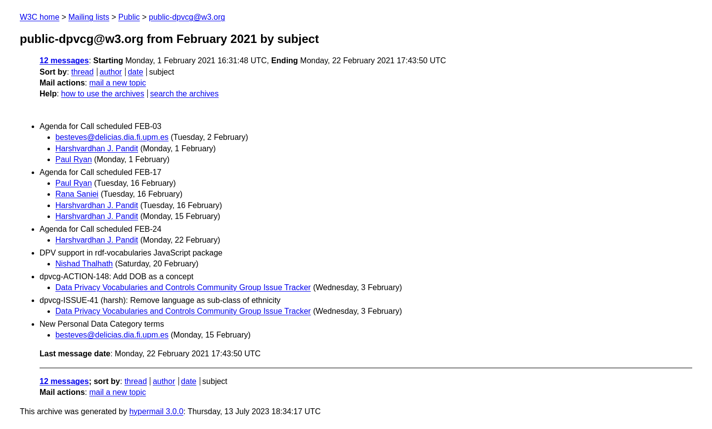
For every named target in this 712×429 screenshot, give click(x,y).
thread (82, 72)
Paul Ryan (73, 159)
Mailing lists (88, 17)
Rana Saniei (76, 194)
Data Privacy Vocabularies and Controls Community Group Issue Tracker (183, 287)
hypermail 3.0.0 (156, 411)
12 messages (64, 60)
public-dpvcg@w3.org (187, 17)
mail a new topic (117, 83)
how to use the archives (102, 93)
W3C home (39, 17)
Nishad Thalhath (84, 263)
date (135, 72)
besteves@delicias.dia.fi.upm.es (112, 137)
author (110, 72)
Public (129, 17)
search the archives (184, 93)
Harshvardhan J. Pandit (96, 148)
